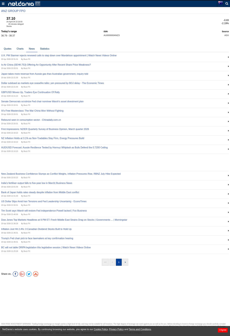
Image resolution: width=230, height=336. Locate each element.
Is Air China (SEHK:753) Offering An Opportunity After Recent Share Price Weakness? (46, 64)
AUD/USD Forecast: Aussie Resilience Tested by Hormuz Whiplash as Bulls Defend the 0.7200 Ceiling (54, 147)
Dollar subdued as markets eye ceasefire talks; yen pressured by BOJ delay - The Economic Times (52, 83)
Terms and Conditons (140, 329)
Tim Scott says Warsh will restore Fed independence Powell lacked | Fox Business (44, 210)
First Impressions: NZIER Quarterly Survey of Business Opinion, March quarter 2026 (45, 129)
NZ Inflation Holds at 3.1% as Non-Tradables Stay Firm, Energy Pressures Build (42, 138)
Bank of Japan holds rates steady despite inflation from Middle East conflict (40, 192)
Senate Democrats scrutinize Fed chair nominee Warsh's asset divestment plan (42, 101)
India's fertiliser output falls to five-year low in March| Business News (36, 183)
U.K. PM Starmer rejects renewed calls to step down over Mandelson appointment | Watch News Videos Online (59, 55)
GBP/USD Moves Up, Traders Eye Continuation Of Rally (30, 92)
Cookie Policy (101, 329)
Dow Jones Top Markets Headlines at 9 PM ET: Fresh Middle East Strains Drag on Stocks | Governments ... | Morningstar (64, 220)
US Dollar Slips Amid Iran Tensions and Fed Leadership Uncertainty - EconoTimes (44, 201)
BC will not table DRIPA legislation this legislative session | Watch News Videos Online (46, 247)
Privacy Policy (116, 329)
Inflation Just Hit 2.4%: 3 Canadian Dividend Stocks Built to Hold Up (36, 229)
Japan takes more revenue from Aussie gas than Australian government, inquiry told (44, 74)
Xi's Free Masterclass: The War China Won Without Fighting (32, 111)
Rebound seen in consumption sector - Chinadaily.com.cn (31, 120)
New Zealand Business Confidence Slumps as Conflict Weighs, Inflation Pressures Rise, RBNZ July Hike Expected (61, 174)
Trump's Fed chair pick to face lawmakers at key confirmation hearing (37, 238)
